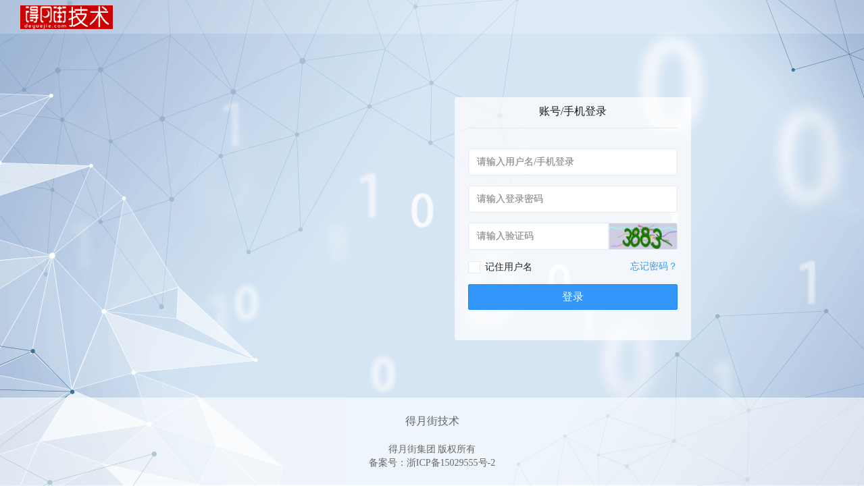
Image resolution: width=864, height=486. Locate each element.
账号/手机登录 (573, 111)
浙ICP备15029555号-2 (451, 463)
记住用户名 (508, 267)
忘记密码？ (654, 266)
